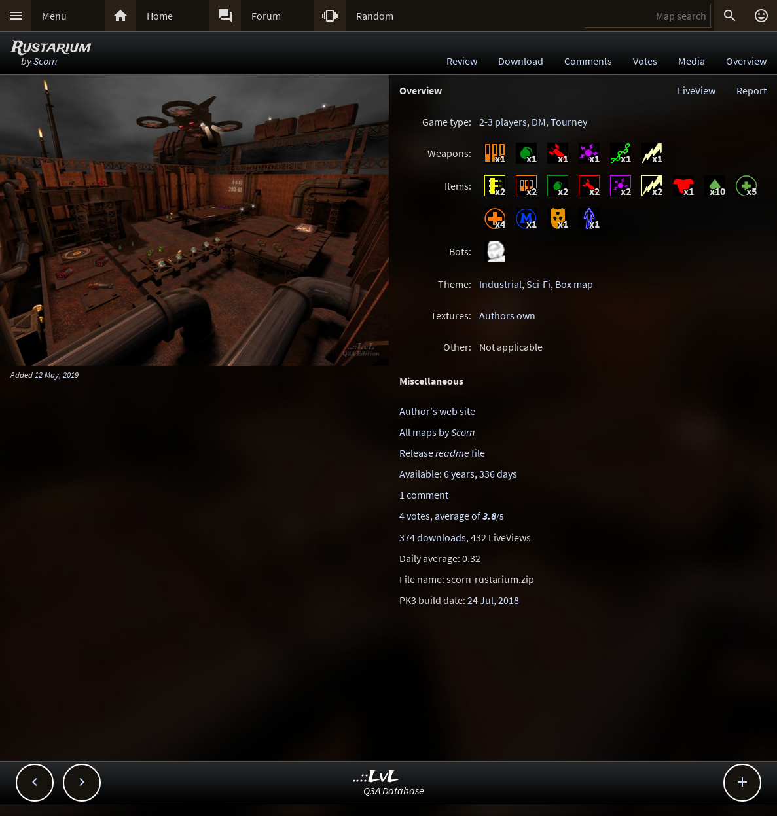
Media (691, 60)
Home (160, 15)
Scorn (45, 60)
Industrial (500, 284)
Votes (645, 60)
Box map (574, 284)
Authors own (507, 315)
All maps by (437, 431)
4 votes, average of (451, 515)
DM (539, 121)
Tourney (569, 121)
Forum (266, 15)
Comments (588, 60)
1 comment (423, 494)
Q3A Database (393, 790)
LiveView (696, 90)
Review (461, 60)
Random (374, 15)
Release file (442, 452)
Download (520, 60)
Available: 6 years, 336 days (458, 473)
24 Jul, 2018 (493, 600)
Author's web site (437, 410)
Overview (746, 60)
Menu (54, 15)
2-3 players (503, 121)
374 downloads (432, 537)
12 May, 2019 (57, 374)
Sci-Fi (538, 284)
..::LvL (376, 777)
